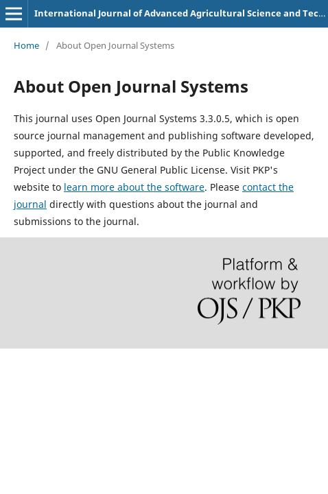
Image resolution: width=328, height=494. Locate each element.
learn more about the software (134, 186)
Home (26, 45)
